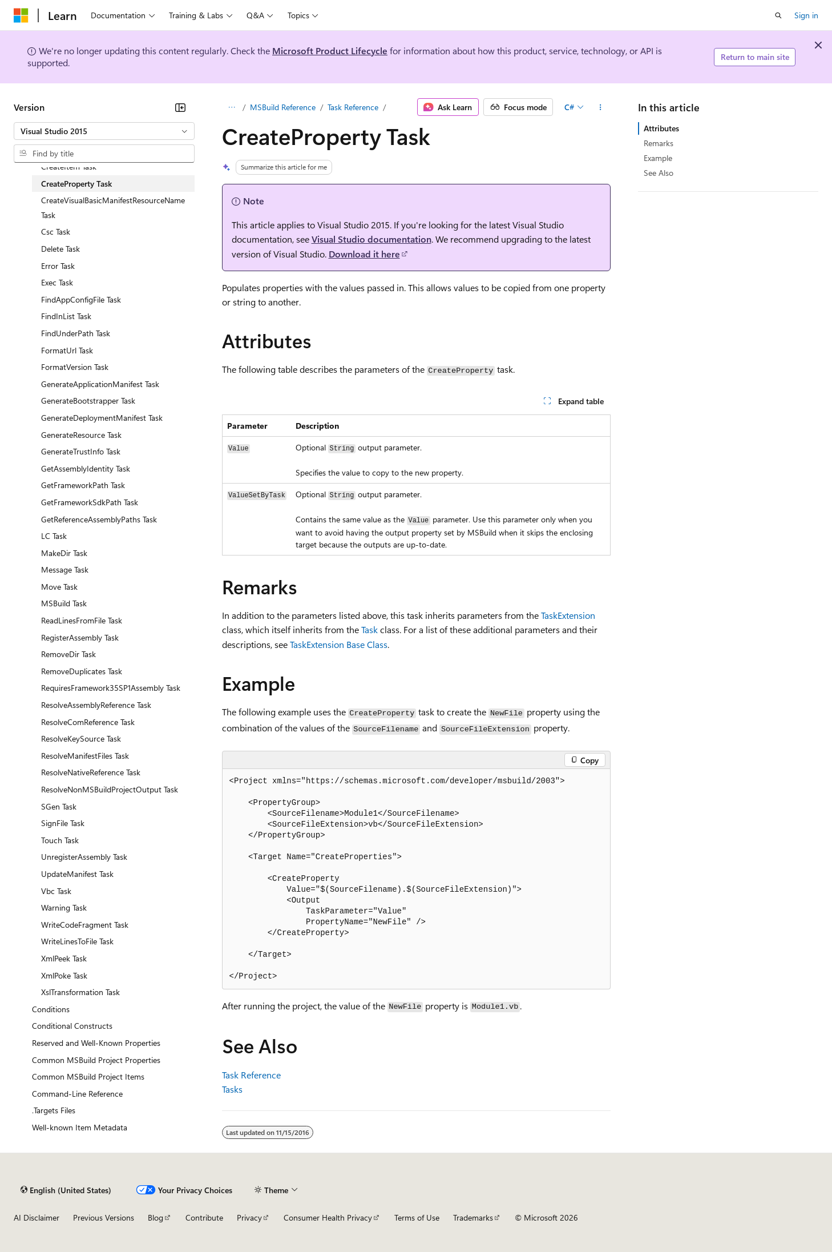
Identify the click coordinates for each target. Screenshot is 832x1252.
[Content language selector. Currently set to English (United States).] (66, 1190)
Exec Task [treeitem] (57, 282)
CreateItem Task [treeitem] (68, 166)
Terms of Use (416, 1217)
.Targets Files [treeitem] (53, 1110)
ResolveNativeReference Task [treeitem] (90, 772)
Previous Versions (103, 1217)
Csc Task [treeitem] (55, 231)
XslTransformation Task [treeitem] (80, 992)
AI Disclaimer (36, 1217)
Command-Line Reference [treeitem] (77, 1093)
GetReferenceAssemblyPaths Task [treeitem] (99, 519)
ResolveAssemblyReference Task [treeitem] (96, 704)
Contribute (204, 1217)
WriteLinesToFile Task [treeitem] (77, 941)
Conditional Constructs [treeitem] (72, 1025)
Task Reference (353, 107)
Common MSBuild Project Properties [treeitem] (96, 1059)
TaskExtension (568, 615)
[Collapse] (180, 107)
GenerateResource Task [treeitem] (81, 434)
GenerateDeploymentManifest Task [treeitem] (102, 417)
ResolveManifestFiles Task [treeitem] (85, 755)
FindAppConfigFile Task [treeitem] (81, 299)
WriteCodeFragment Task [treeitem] (84, 924)
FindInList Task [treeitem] (66, 316)
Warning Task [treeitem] (64, 907)
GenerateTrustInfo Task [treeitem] (80, 451)
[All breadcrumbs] (232, 107)
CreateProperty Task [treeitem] (76, 183)
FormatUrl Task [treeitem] (67, 350)
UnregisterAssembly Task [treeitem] (84, 856)
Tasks (232, 1089)
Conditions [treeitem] (51, 1009)
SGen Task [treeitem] (58, 806)
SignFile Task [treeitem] (62, 823)
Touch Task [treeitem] (60, 840)
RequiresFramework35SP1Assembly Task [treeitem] (110, 687)
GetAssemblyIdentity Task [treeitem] (85, 468)
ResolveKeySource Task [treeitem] (81, 738)
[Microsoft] (21, 15)
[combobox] (104, 131)
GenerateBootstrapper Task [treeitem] (88, 400)
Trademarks (473, 1217)
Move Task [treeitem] (59, 586)
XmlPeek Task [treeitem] (64, 958)
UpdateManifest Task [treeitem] (77, 873)
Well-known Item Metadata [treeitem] (79, 1127)
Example (658, 157)
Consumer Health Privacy (328, 1217)
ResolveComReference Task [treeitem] (88, 721)
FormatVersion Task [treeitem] (74, 366)
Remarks (658, 143)
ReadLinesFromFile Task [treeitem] (81, 620)
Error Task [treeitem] (58, 265)
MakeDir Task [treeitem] (64, 553)
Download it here (364, 254)
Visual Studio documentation (371, 239)
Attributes (661, 128)
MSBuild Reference (283, 107)
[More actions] (600, 107)
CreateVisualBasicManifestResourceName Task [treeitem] (113, 207)
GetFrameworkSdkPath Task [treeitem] (89, 502)
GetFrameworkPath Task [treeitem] (83, 485)
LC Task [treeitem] (54, 535)
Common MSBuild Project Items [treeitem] (88, 1076)
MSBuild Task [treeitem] (64, 603)
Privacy (249, 1217)
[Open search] (778, 15)
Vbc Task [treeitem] (56, 890)
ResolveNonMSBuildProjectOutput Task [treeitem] (109, 789)
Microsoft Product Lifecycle (329, 51)
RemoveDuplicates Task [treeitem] (81, 671)
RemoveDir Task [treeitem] (68, 654)
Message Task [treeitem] (64, 569)
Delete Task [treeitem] (60, 248)
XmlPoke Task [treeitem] (64, 975)
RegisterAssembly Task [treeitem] (80, 637)
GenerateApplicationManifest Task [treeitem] (100, 384)
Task (369, 629)
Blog (155, 1217)
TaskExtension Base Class (338, 644)
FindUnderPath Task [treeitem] (75, 333)
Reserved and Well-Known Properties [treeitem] (96, 1042)
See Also (658, 172)
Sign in (806, 15)
